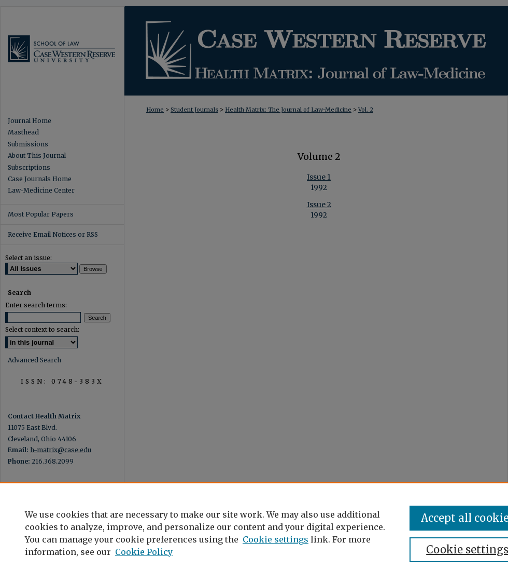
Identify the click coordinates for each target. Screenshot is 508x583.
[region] (254, 532)
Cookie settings (275, 539)
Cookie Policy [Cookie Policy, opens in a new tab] (144, 552)
